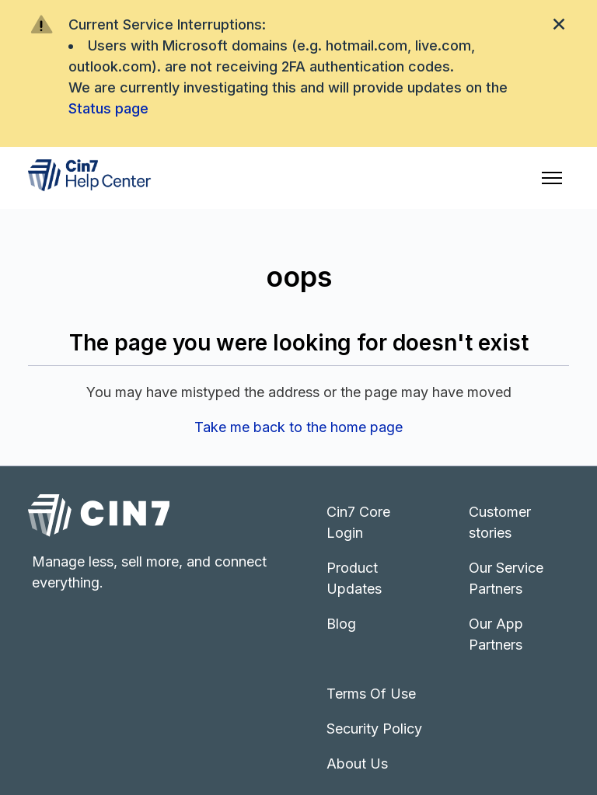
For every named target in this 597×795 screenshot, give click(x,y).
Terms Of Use (371, 693)
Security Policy (374, 728)
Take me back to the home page (298, 427)
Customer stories (500, 522)
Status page (108, 108)
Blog (341, 623)
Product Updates (354, 578)
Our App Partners (496, 634)
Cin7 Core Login (358, 522)
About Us (357, 763)
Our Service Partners (506, 578)
